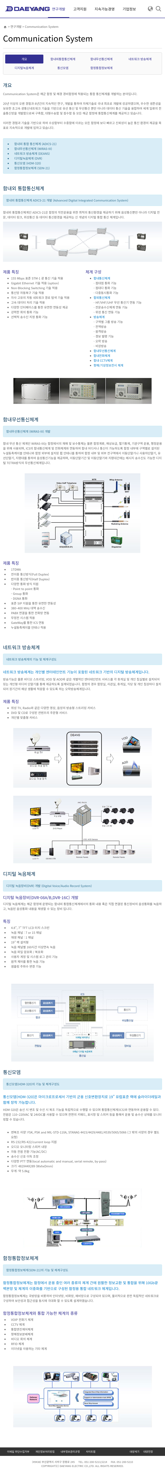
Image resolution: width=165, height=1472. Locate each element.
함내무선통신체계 (101, 59)
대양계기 (134, 1451)
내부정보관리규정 (70, 1451)
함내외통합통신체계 (62, 59)
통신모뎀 (62, 68)
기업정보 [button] (129, 8)
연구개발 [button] (58, 12)
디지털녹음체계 (24, 68)
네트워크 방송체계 (140, 59)
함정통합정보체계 (101, 68)
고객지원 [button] (80, 8)
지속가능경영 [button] (104, 8)
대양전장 (148, 1451)
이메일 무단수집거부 (18, 1451)
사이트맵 (91, 1451)
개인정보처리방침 (45, 1451)
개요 (24, 59)
